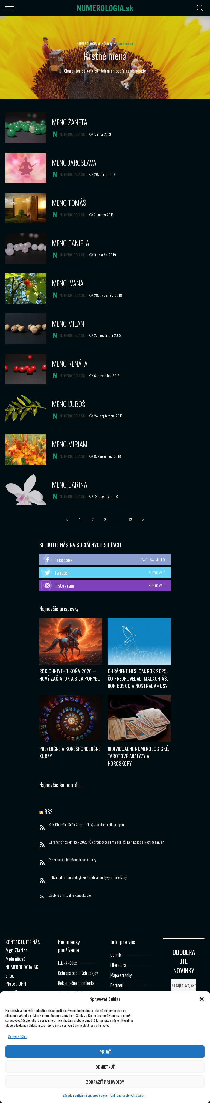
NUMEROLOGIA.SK (72, 134)
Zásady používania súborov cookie (85, 1095)
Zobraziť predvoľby (105, 1082)
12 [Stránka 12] (130, 519)
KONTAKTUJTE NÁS (22, 942)
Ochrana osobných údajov (127, 1095)
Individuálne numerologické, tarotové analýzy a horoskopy (138, 756)
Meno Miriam (70, 444)
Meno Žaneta (69, 122)
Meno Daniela (70, 243)
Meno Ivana (67, 283)
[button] (202, 999)
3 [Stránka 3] (105, 519)
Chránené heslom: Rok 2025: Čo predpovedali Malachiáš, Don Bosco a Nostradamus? (138, 678)
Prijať (105, 1052)
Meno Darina (69, 484)
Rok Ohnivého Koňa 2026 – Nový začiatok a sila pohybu (70, 675)
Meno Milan (68, 323)
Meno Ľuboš (68, 404)
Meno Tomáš (69, 202)
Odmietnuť (105, 1067)
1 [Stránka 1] (80, 519)
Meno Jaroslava (74, 162)
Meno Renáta (70, 363)
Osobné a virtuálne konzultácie (70, 895)
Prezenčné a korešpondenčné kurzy (72, 859)
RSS (49, 812)
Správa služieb (17, 1036)
